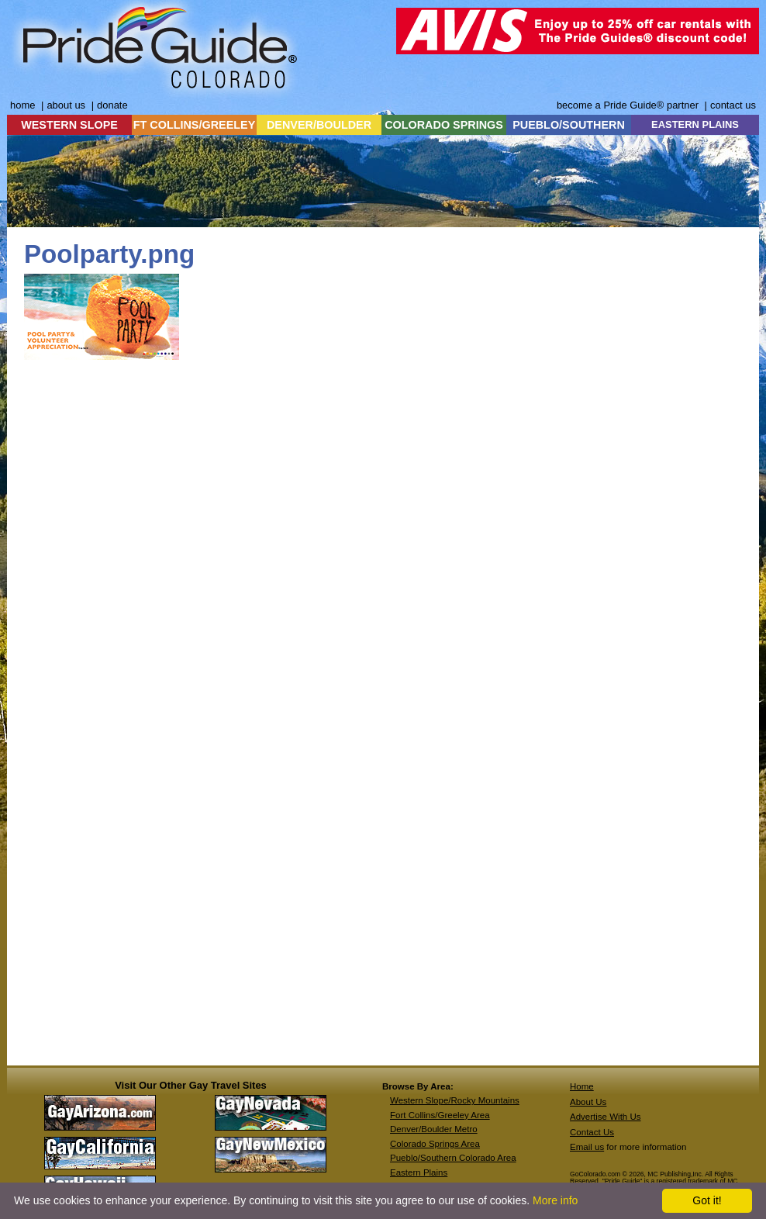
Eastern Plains (418, 1172)
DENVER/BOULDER (319, 125)
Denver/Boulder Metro (434, 1129)
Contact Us (592, 1132)
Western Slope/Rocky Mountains (454, 1100)
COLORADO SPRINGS (444, 125)
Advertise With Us (605, 1116)
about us (66, 105)
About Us (588, 1102)
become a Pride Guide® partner (628, 105)
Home (582, 1086)
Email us (587, 1147)
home (22, 105)
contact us (733, 105)
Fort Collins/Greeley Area (440, 1115)
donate (112, 105)
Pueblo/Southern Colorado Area (453, 1157)
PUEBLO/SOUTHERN (568, 125)
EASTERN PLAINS (695, 124)
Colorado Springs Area (435, 1143)
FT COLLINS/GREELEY (194, 125)
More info (555, 1200)
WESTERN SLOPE (69, 125)
